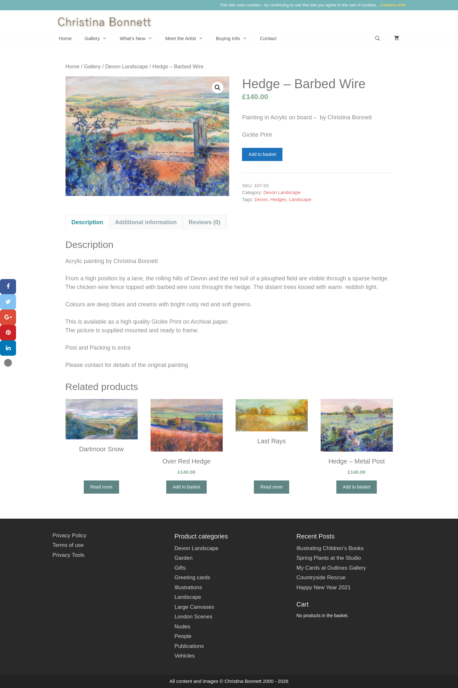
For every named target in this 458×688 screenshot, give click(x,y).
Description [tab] (87, 222)
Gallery (99, 38)
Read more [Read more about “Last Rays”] (271, 486)
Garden (183, 558)
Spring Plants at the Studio (328, 558)
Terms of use (68, 545)
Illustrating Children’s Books (329, 548)
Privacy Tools (69, 555)
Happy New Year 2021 (323, 587)
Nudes (182, 627)
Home (65, 38)
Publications (189, 646)
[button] (217, 87)
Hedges (278, 199)
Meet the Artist (187, 38)
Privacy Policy (70, 535)
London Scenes (193, 617)
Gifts (180, 568)
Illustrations (188, 587)
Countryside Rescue (320, 577)
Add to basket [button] (186, 486)
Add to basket (262, 154)
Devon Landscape (126, 67)
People (182, 636)
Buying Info (235, 38)
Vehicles (184, 656)
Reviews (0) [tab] (204, 222)
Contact (268, 38)
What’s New (139, 38)
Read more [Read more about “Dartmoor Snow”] (101, 486)
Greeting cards (192, 577)
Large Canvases (194, 607)
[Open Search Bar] (377, 38)
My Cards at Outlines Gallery (331, 568)
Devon (261, 199)
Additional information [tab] (146, 222)
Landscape (300, 199)
